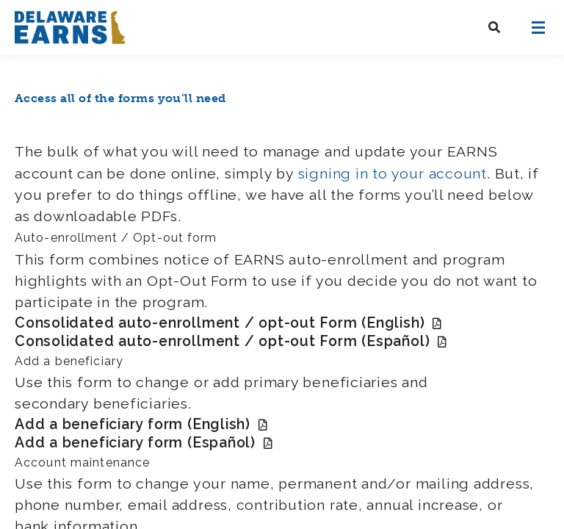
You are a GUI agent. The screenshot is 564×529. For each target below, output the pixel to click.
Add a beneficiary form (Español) (144, 442)
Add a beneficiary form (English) (141, 424)
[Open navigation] (538, 27)
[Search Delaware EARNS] (494, 27)
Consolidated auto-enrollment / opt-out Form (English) (228, 322)
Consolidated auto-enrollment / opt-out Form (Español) (231, 341)
